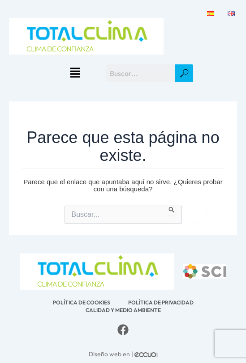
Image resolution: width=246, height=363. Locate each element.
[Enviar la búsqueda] (171, 210)
